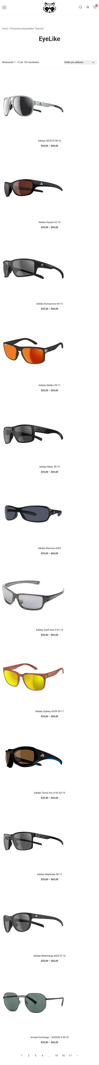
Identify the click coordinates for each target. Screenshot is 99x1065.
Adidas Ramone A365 (49, 548)
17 (70, 1055)
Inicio (5, 28)
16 (63, 1055)
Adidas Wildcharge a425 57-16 (49, 955)
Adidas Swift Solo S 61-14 (49, 629)
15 (56, 1055)
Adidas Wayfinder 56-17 (49, 874)
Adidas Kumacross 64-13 (49, 303)
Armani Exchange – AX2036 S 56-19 (49, 1037)
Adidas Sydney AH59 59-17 (49, 711)
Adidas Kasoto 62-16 (50, 222)
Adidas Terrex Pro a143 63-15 (49, 792)
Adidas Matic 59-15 (49, 466)
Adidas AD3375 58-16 (49, 140)
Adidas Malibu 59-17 (49, 385)
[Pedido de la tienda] (80, 62)
